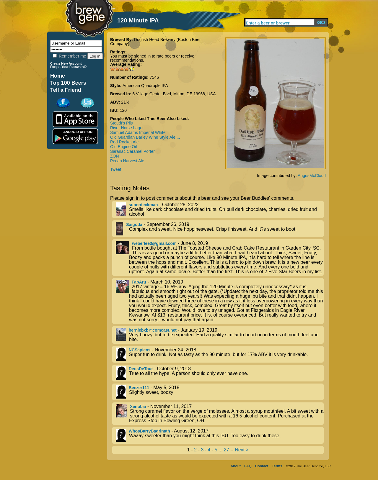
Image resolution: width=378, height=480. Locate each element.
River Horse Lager (127, 127)
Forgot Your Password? (68, 66)
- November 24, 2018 (220, 354)
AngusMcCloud (312, 175)
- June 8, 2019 (220, 257)
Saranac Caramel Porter (132, 151)
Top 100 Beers (68, 83)
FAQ (248, 466)
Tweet (115, 169)
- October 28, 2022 (220, 209)
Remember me (69, 56)
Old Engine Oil (123, 146)
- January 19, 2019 (220, 335)
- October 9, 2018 (220, 373)
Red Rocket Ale (124, 142)
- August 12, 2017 (220, 435)
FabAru (139, 282)
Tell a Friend (65, 90)
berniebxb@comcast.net (153, 330)
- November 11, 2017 (220, 413)
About (235, 466)
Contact (261, 466)
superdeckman (143, 204)
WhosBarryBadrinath (149, 431)
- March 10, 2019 (220, 301)
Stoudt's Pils (121, 123)
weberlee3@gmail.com (154, 243)
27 (226, 449)
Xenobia (138, 406)
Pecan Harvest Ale (127, 160)
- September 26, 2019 (220, 228)
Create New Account (66, 63)
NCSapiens (140, 350)
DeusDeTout (141, 368)
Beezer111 (139, 387)
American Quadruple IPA (145, 85)
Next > (242, 449)
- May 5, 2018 (220, 392)
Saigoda (134, 224)
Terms (277, 466)
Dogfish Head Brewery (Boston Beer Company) (155, 41)
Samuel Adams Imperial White (138, 132)
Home (57, 76)
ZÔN (114, 156)
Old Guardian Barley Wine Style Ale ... (145, 137)
